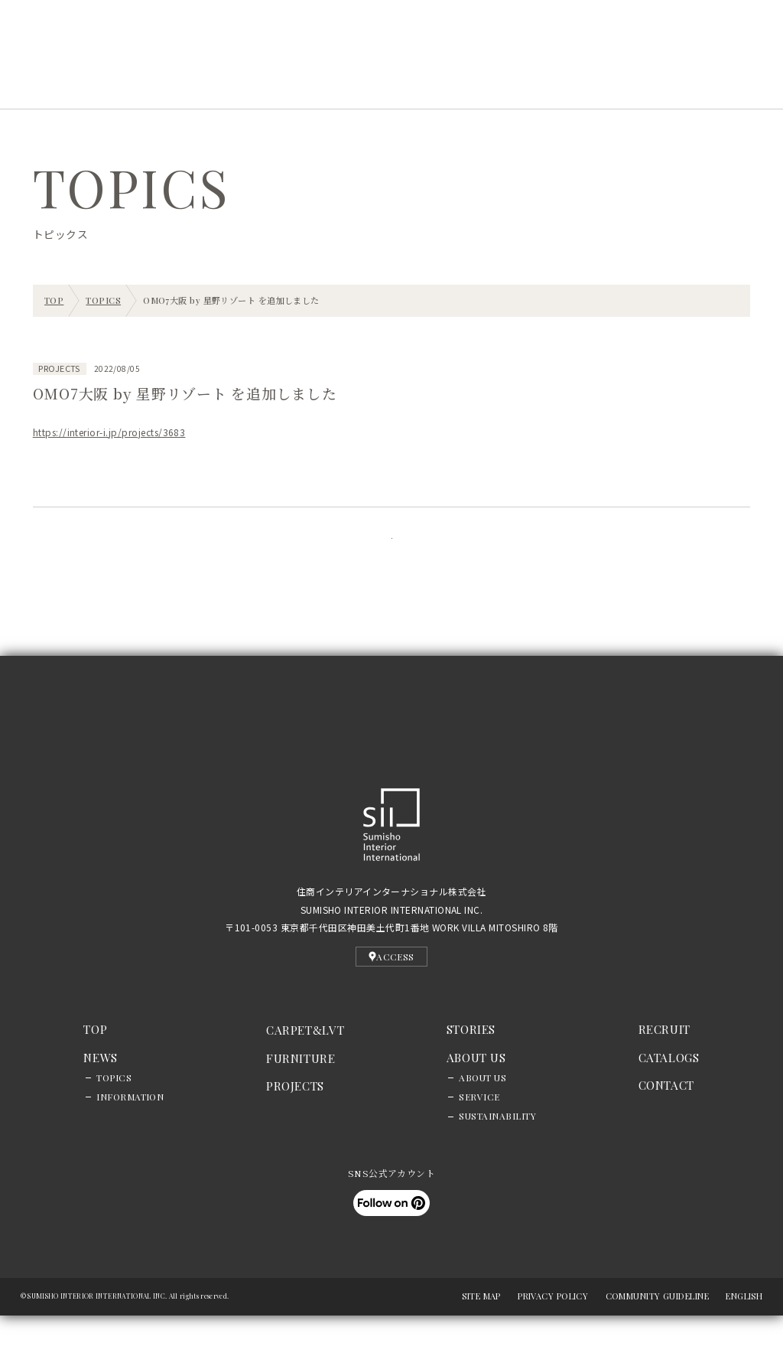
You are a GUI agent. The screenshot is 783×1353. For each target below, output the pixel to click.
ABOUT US (482, 1115)
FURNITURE (301, 1095)
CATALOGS (669, 1094)
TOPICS (114, 1115)
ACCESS (391, 993)
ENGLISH (744, 1333)
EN (207, 38)
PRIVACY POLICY (553, 1333)
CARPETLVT (305, 1066)
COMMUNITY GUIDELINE (657, 1333)
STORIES (312, 81)
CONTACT (666, 1122)
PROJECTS (224, 81)
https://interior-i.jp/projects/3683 (109, 432)
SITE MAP (481, 1333)
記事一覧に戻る (391, 557)
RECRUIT (489, 81)
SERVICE (479, 1134)
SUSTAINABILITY (497, 1153)
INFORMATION (130, 1134)
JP (188, 38)
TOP (95, 1066)
